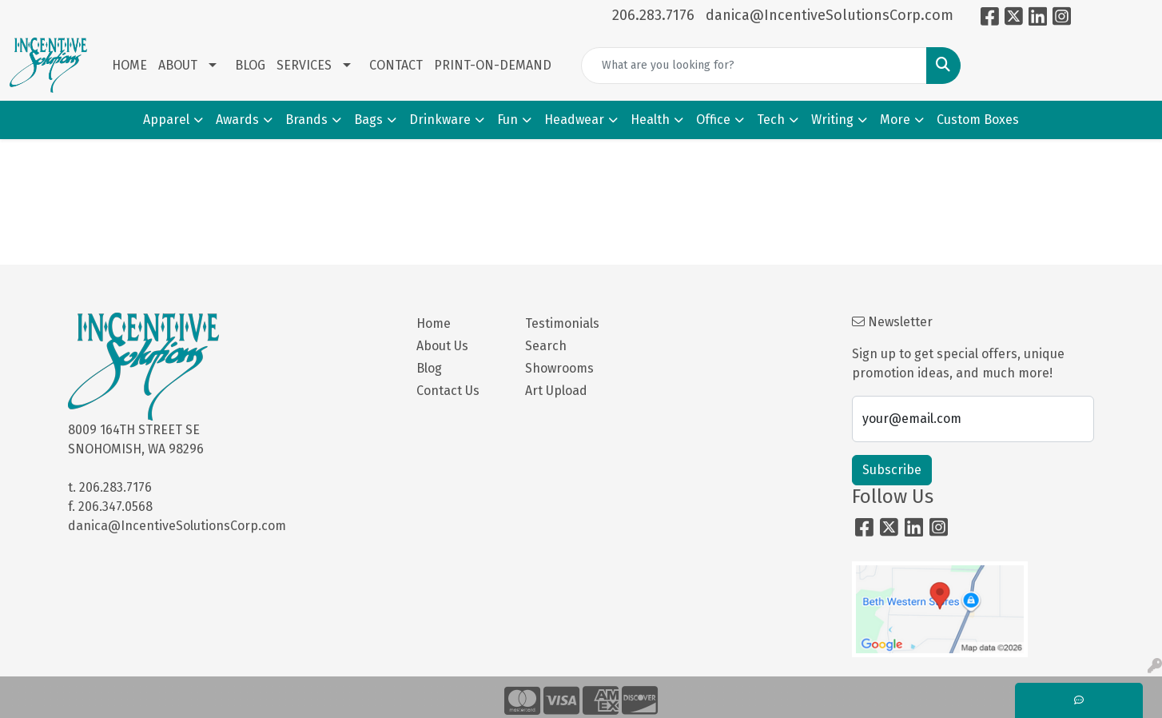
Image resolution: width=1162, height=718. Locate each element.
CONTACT (396, 65)
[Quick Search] (754, 65)
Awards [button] (237, 119)
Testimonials (562, 323)
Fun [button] (507, 119)
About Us (442, 345)
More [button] (895, 119)
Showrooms (559, 368)
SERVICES (304, 65)
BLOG (250, 65)
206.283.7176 (653, 15)
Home (433, 323)
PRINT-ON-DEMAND (492, 65)
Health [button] (650, 119)
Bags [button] (368, 119)
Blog (429, 368)
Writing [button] (832, 119)
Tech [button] (771, 119)
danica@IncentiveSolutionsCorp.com (829, 15)
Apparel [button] (166, 119)
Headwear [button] (574, 119)
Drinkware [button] (440, 119)
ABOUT (177, 65)
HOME (129, 65)
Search (546, 345)
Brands (306, 119)
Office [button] (713, 119)
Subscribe (891, 469)
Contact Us (448, 390)
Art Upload (556, 390)
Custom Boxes (978, 119)
